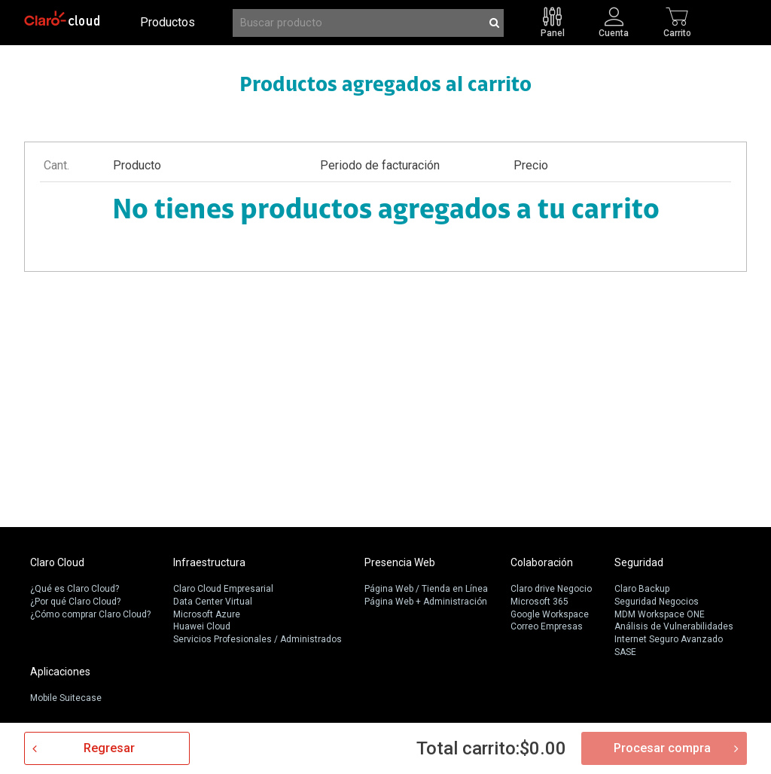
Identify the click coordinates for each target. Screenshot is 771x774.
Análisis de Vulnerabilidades (673, 626)
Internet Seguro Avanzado (668, 639)
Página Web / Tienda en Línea (426, 589)
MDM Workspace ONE (659, 614)
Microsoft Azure (206, 614)
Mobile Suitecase (66, 698)
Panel (553, 33)
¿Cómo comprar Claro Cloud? (90, 614)
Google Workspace (549, 614)
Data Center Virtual (212, 601)
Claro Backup (641, 589)
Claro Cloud (57, 562)
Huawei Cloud (201, 626)
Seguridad (638, 562)
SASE (625, 652)
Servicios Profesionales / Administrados (257, 639)
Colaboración (541, 562)
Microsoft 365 (539, 601)
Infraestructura (209, 562)
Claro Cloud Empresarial (223, 589)
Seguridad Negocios (656, 601)
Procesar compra (662, 748)
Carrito (677, 33)
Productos (167, 22)
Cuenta (614, 33)
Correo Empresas (546, 626)
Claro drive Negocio (551, 589)
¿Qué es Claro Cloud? (74, 589)
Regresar (109, 748)
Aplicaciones (60, 672)
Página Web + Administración (425, 601)
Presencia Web (399, 562)
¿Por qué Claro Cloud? (75, 601)
